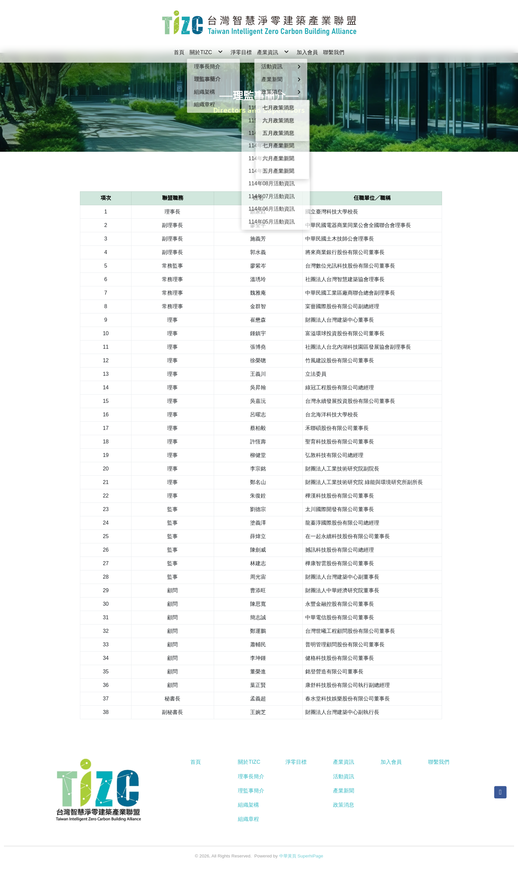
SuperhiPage (310, 855)
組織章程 (248, 819)
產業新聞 (343, 790)
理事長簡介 (251, 776)
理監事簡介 (251, 790)
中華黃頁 (287, 855)
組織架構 (248, 805)
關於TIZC (249, 762)
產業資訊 (343, 762)
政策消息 (343, 805)
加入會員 (391, 762)
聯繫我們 (438, 762)
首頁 (195, 762)
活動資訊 (343, 776)
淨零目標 (296, 762)
